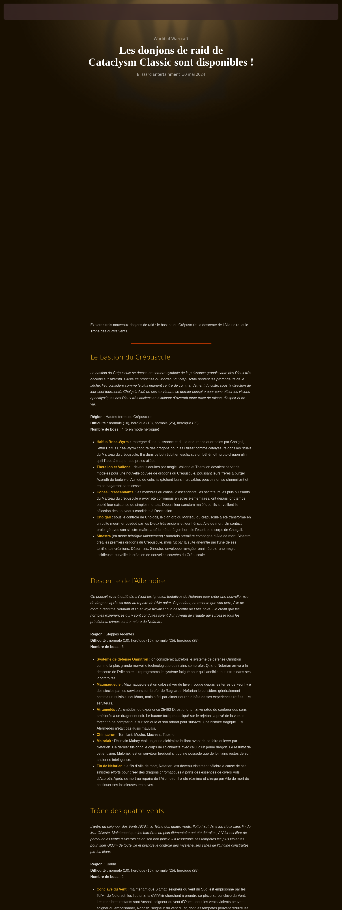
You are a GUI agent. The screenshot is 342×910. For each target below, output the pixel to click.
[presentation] (20, 12)
